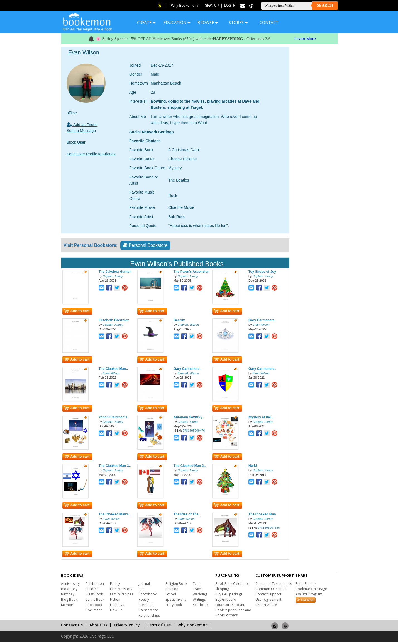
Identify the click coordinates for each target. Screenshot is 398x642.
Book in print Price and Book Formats (233, 612)
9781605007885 (269, 527)
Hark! (252, 466)
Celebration (94, 583)
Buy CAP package (229, 594)
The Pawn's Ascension (191, 272)
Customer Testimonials (273, 583)
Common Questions (271, 589)
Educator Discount (229, 604)
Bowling (158, 101)
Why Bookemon (192, 624)
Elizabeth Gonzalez (114, 320)
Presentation (149, 610)
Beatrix (179, 320)
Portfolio (146, 604)
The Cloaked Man (262, 514)
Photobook (148, 594)
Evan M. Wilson (188, 324)
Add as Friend (82, 124)
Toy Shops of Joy (262, 272)
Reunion (171, 589)
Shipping (222, 589)
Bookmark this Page (311, 589)
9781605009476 (194, 430)
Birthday (67, 594)
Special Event (175, 599)
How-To (116, 610)
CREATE (146, 22)
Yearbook (200, 604)
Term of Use (158, 624)
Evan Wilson (261, 324)
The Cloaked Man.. (113, 369)
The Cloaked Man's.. (115, 514)
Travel (197, 589)
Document (93, 610)
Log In (230, 6)
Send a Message (81, 130)
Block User (76, 142)
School (170, 594)
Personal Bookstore (145, 245)
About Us (98, 624)
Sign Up (212, 6)
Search (325, 5)
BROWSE (207, 22)
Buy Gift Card (225, 599)
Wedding (200, 594)
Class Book (94, 594)
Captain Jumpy (113, 276)
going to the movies (186, 101)
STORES (238, 22)
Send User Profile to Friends (91, 154)
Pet (141, 589)
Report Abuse (266, 604)
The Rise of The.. (187, 514)
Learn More (305, 38)
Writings (199, 599)
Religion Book (176, 583)
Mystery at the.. (260, 417)
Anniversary (70, 583)
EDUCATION (177, 22)
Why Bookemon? (185, 5)
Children (92, 589)
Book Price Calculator (232, 583)
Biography (69, 589)
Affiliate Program (309, 594)
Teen (197, 583)
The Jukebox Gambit (115, 272)
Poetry (144, 599)
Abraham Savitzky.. (189, 417)
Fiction (115, 599)
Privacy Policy (127, 624)
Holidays (117, 604)
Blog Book (69, 599)
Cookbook (93, 604)
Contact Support (268, 594)
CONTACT (269, 22)
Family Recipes (121, 594)
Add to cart (76, 311)
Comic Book (94, 599)
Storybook (173, 604)
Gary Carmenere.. (262, 320)
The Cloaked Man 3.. (115, 466)
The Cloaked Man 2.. (190, 466)
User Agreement (268, 599)
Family (115, 583)
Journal (144, 583)
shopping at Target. (185, 107)
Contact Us (72, 624)
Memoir (67, 604)
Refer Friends (306, 583)
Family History (121, 589)
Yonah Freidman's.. (114, 417)
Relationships (149, 615)
